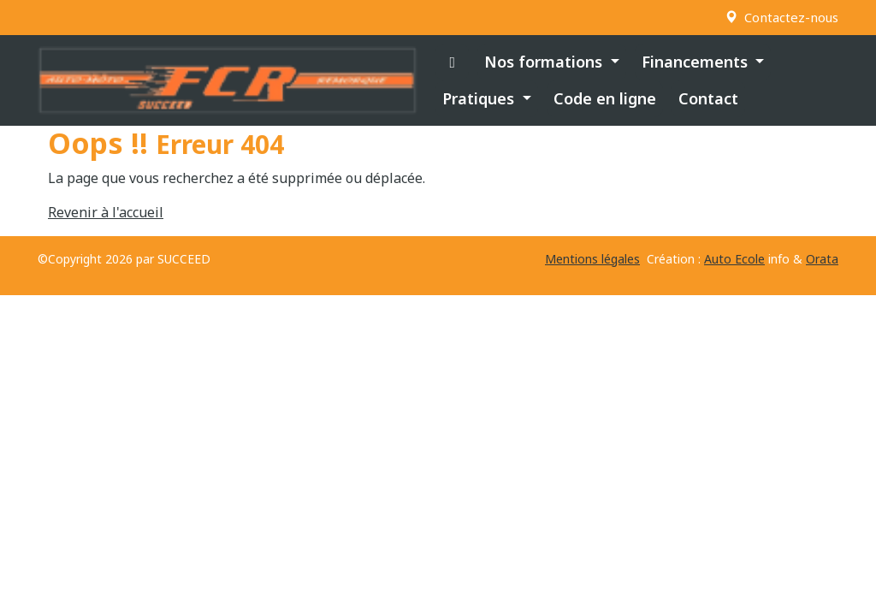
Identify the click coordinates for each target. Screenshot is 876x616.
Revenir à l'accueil (105, 212)
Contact (708, 98)
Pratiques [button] (480, 98)
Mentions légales (592, 259)
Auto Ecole (734, 259)
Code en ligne (604, 98)
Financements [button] (697, 61)
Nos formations (545, 61)
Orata (822, 259)
